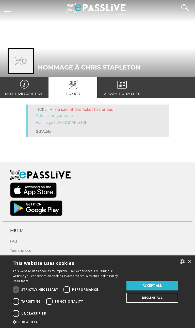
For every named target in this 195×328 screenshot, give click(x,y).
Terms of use (20, 251)
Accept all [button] (152, 285)
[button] (67, 321)
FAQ (13, 241)
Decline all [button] (152, 298)
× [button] (189, 262)
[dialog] (97, 291)
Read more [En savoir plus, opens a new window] (21, 281)
